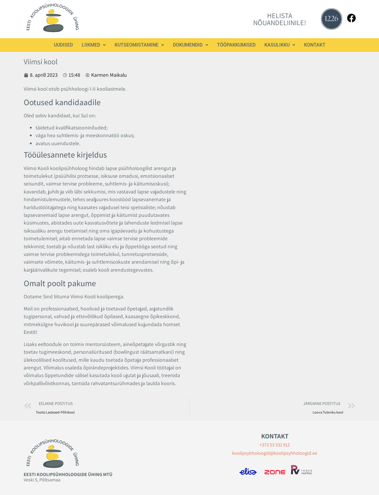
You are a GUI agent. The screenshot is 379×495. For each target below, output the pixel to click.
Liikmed (94, 45)
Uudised (63, 45)
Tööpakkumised (236, 45)
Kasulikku (279, 45)
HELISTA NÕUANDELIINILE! (279, 19)
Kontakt (314, 45)
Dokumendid (190, 45)
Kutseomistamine (139, 45)
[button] (93, 45)
